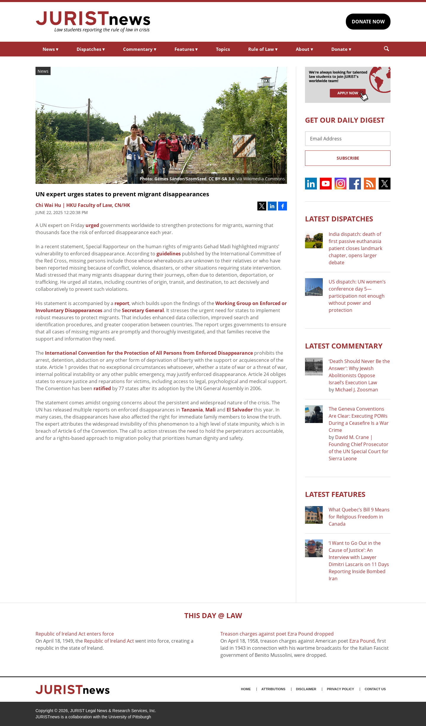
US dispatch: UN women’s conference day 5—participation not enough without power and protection (357, 295)
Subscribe (348, 158)
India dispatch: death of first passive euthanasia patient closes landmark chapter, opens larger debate (355, 248)
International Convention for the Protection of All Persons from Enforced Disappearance (149, 353)
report (121, 303)
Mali (210, 409)
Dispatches (91, 49)
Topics (223, 49)
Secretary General (143, 310)
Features (186, 49)
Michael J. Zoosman (356, 389)
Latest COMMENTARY (344, 346)
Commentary (139, 49)
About (304, 49)
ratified (102, 388)
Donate (341, 49)
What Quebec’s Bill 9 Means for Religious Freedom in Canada (359, 516)
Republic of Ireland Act (109, 641)
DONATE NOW (368, 21)
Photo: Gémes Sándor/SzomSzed (173, 179)
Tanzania (192, 409)
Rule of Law (262, 49)
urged (92, 225)
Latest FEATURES (335, 494)
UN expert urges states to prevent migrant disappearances (122, 194)
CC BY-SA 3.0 (221, 179)
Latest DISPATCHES (339, 218)
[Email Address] (347, 138)
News (50, 49)
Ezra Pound (362, 641)
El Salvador (240, 409)
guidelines (168, 253)
